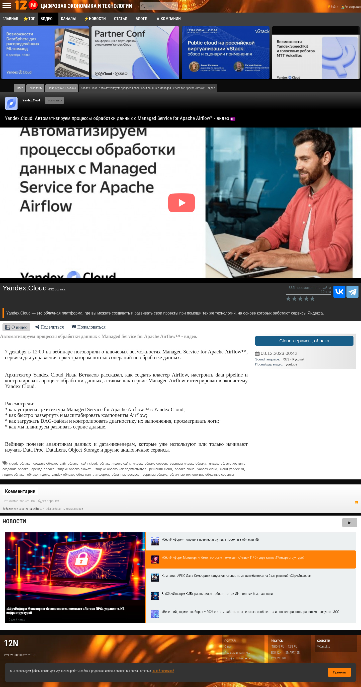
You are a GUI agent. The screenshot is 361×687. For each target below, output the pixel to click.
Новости (14, 521)
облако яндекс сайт (115, 463)
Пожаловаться (88, 327)
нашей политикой (163, 671)
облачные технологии (186, 474)
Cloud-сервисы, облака (304, 340)
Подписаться (54, 100)
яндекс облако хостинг (226, 463)
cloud (13, 463)
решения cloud (160, 469)
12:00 (38, 351)
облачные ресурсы (126, 474)
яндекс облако (14, 474)
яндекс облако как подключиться (120, 469)
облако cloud (185, 469)
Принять (339, 672)
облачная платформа (92, 474)
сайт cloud (89, 463)
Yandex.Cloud (31, 100)
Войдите (8, 509)
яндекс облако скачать (74, 469)
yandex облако (63, 474)
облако (25, 463)
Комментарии (20, 491)
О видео (16, 327)
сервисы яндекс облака (188, 463)
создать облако (45, 463)
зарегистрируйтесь (30, 509)
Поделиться (49, 327)
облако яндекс (38, 474)
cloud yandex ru (232, 469)
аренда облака (42, 469)
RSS (356, 503)
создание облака (16, 469)
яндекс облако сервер (150, 463)
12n (11, 643)
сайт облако (69, 463)
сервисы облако (155, 474)
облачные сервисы (219, 474)
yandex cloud (207, 469)
